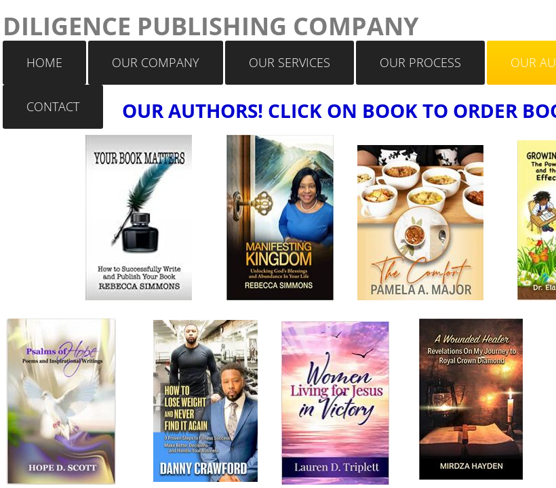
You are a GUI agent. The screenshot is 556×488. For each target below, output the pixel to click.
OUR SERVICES (289, 62)
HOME (44, 62)
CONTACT (52, 106)
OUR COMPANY (155, 62)
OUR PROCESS (420, 62)
